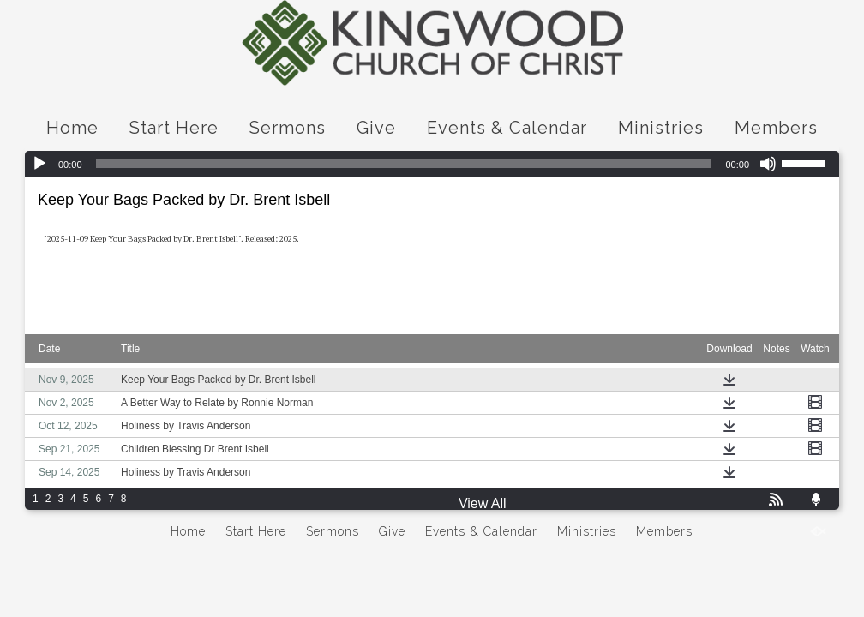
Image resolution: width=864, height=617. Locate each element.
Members (776, 127)
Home (72, 127)
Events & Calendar (507, 127)
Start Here (174, 127)
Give (376, 127)
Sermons (287, 127)
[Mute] (768, 163)
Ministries (661, 127)
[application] (432, 164)
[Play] (39, 163)
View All (483, 503)
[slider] (404, 163)
